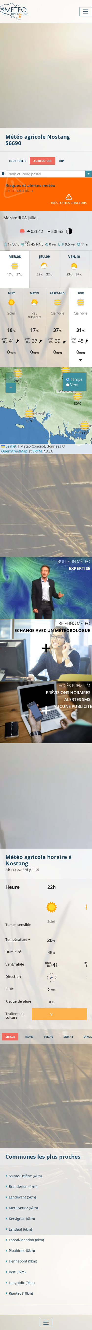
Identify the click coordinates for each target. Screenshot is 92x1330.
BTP (61, 161)
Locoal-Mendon (24, 1240)
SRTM (37, 451)
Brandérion (21, 1186)
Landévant (20, 1197)
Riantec (19, 1293)
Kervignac (20, 1218)
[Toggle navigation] (85, 11)
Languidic (20, 1282)
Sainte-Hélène (23, 1175)
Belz (15, 1272)
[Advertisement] (46, 75)
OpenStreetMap (14, 451)
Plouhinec (20, 1250)
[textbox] (49, 174)
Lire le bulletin (19, 191)
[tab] (10, 1037)
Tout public (17, 161)
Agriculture (42, 161)
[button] (18, 375)
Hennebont (21, 1261)
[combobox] (49, 173)
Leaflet (8, 446)
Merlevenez (21, 1207)
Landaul (18, 1229)
